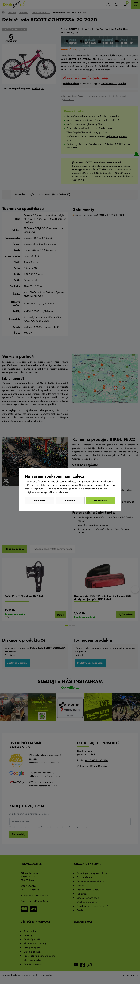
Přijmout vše (100, 500)
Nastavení (70, 500)
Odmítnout (39, 500)
